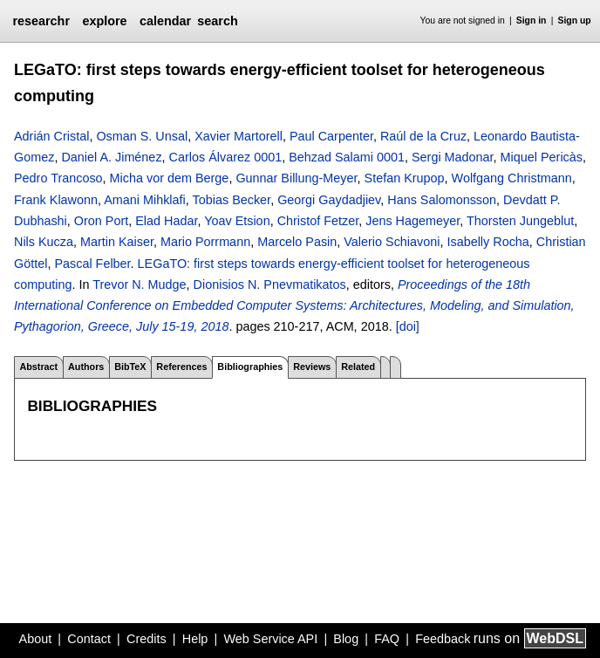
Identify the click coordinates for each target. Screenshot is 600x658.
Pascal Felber (92, 264)
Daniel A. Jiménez (111, 157)
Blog (345, 639)
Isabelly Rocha (487, 242)
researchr (41, 21)
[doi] (407, 326)
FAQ (386, 639)
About (35, 639)
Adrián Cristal (51, 136)
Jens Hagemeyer (412, 221)
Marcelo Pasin (297, 242)
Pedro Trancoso (58, 178)
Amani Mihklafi (145, 200)
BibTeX (130, 366)
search (217, 21)
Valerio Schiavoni (392, 242)
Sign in (531, 20)
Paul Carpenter (331, 136)
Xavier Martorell (238, 136)
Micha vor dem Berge (169, 178)
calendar (165, 21)
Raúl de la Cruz (423, 136)
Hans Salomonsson (441, 200)
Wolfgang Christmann (512, 178)
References (181, 366)
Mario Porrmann (205, 242)
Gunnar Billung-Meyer (296, 178)
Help (195, 639)
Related (358, 366)
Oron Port (101, 221)
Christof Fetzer (318, 221)
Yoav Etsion (236, 221)
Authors (86, 366)
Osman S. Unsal (142, 136)
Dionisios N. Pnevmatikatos (270, 284)
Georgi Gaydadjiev (328, 200)
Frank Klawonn (56, 200)
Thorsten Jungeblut (520, 221)
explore (104, 21)
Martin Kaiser (116, 242)
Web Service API (270, 639)
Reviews (312, 366)
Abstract (38, 366)
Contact (89, 639)
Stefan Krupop (405, 178)
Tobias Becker (232, 200)
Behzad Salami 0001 (347, 157)
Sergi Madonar (453, 157)
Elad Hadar (166, 221)
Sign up (574, 20)
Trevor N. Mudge (139, 284)
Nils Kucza (43, 242)
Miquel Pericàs (542, 157)
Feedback (442, 639)
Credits (146, 639)
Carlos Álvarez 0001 (226, 157)
